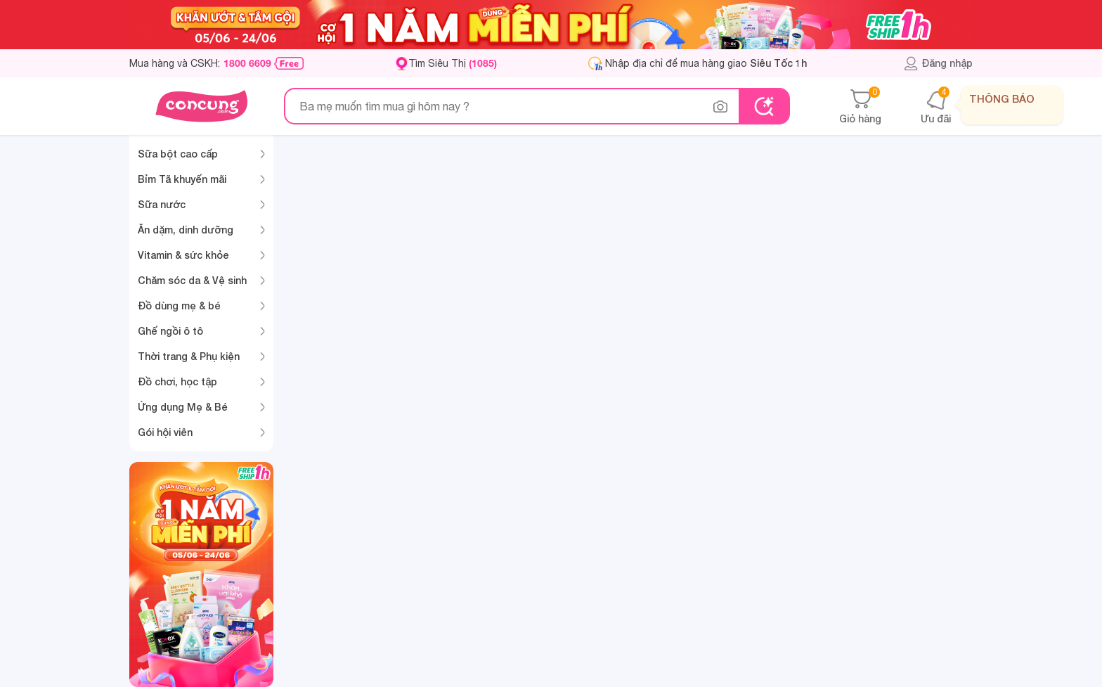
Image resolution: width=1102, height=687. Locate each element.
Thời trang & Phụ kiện (189, 356)
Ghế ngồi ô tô (170, 331)
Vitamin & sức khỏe (183, 255)
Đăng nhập (938, 63)
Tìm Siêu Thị (452, 63)
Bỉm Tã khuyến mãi (182, 179)
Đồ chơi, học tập (177, 381)
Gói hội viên (165, 432)
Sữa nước (162, 204)
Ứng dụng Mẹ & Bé (183, 407)
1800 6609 (247, 63)
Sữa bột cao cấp (178, 154)
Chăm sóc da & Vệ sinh (192, 280)
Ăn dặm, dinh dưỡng (185, 230)
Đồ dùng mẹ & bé (179, 306)
